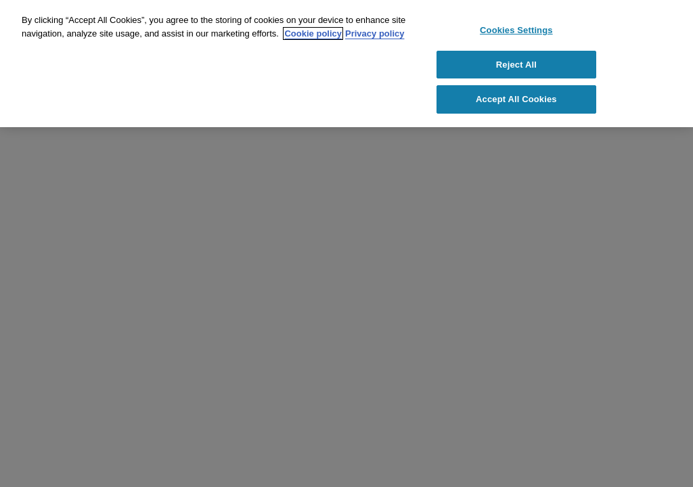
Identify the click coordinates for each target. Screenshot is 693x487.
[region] (346, 63)
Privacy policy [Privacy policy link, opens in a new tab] (374, 33)
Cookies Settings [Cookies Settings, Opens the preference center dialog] (516, 30)
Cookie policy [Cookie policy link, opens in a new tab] (313, 33)
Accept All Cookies (516, 99)
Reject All (516, 65)
